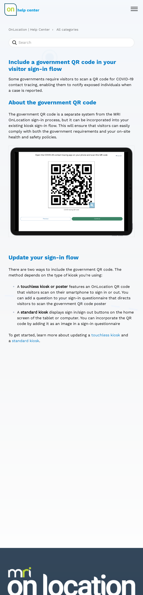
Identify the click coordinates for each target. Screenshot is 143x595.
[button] (134, 8)
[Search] (71, 42)
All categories (67, 29)
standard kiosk (25, 341)
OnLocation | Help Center (29, 29)
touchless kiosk (105, 335)
